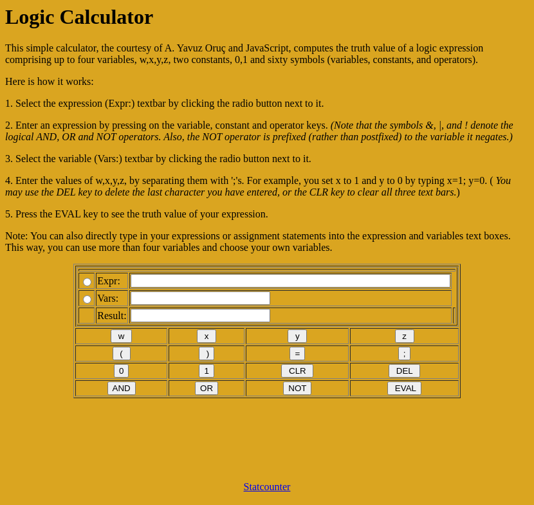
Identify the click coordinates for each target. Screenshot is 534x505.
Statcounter (267, 486)
